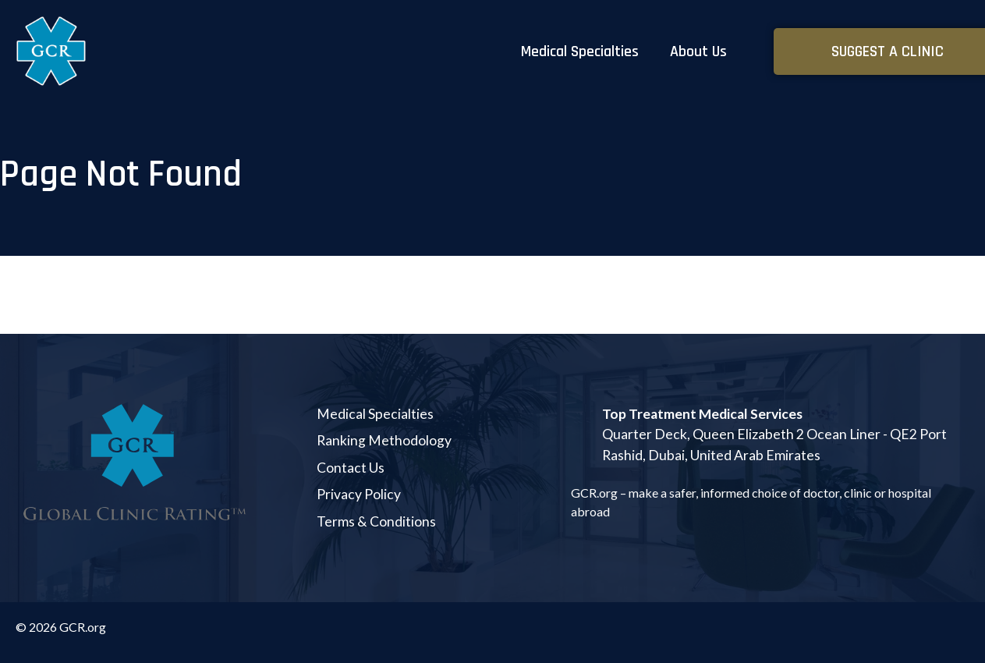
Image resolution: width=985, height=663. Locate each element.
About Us (698, 51)
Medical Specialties (580, 51)
